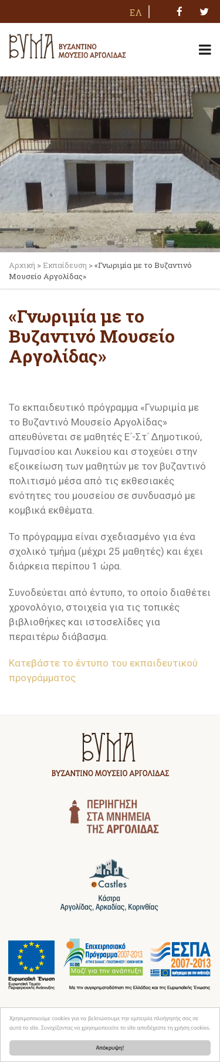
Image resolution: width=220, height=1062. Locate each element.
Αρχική (22, 265)
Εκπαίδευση (65, 265)
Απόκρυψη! (110, 1047)
